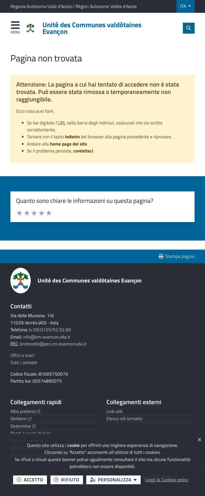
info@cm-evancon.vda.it (46, 336)
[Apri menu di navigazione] (15, 28)
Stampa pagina (177, 256)
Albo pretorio (25, 411)
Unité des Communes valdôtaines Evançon (90, 280)
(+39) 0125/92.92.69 (50, 329)
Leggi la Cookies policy (166, 479)
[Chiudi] (200, 438)
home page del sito (68, 143)
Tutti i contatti (23, 362)
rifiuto (68, 479)
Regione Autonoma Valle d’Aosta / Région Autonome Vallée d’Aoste (73, 6)
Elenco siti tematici (125, 418)
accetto (32, 479)
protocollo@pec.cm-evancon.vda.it (53, 343)
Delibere (20, 418)
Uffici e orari (22, 355)
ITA (183, 6)
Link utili (115, 411)
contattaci (83, 150)
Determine (23, 426)
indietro (72, 136)
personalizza (115, 479)
